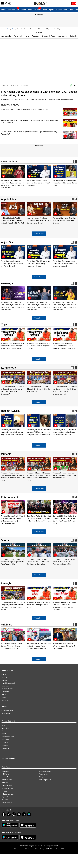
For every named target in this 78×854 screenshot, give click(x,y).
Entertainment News (8, 736)
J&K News (5, 800)
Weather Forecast (7, 711)
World (45, 10)
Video (8, 29)
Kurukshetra (8, 367)
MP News (5, 782)
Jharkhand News (7, 780)
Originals (45, 36)
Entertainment (61, 10)
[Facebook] (4, 814)
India (30, 10)
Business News (6, 748)
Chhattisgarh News (8, 794)
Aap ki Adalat (6, 36)
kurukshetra (62, 36)
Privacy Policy (39, 849)
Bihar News (5, 771)
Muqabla (6, 454)
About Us (4, 677)
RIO (57, 849)
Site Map (17, 849)
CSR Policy (50, 849)
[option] (13, 177)
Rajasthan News (44, 774)
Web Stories (5, 700)
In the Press (5, 686)
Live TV (4, 694)
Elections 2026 (13, 10)
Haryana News (6, 777)
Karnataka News (7, 802)
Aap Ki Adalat (9, 199)
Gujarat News (6, 797)
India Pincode (6, 713)
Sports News (6, 739)
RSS (62, 849)
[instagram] (14, 814)
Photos (4, 731)
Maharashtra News (45, 771)
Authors (4, 697)
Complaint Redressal (8, 683)
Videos (23, 10)
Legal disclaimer (27, 849)
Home (3, 10)
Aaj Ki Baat (7, 242)
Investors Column (7, 689)
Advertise (4, 680)
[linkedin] (24, 814)
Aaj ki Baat (18, 36)
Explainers (5, 745)
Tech (71, 10)
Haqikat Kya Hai (10, 410)
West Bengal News (45, 780)
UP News (4, 791)
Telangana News (44, 777)
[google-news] (29, 814)
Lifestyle (6, 583)
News (3, 29)
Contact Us (5, 674)
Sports (51, 10)
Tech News (5, 742)
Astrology (35, 36)
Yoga (53, 36)
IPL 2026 (37, 10)
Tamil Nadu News (7, 788)
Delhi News (5, 774)
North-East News (7, 785)
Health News (6, 751)
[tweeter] (9, 814)
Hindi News (5, 691)
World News (5, 728)
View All (38, 234)
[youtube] (19, 814)
